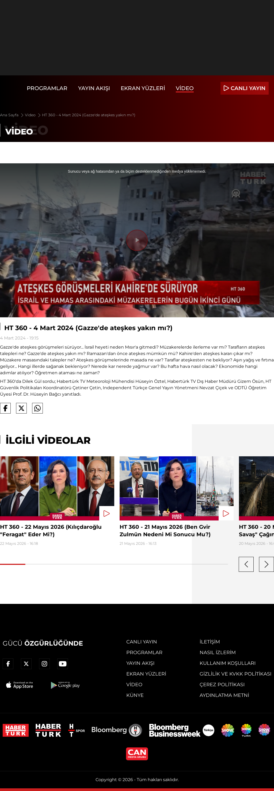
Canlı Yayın (141, 642)
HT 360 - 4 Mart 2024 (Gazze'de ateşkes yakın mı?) (88, 115)
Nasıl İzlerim (218, 652)
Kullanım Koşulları (228, 663)
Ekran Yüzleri (143, 88)
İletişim (210, 642)
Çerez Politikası (222, 685)
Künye (135, 695)
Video (185, 88)
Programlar (47, 88)
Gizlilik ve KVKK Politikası (235, 674)
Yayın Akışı (94, 88)
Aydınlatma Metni (224, 695)
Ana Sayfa (12, 115)
